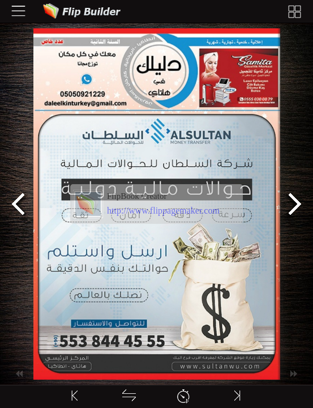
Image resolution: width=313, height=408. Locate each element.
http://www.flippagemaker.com (163, 210)
